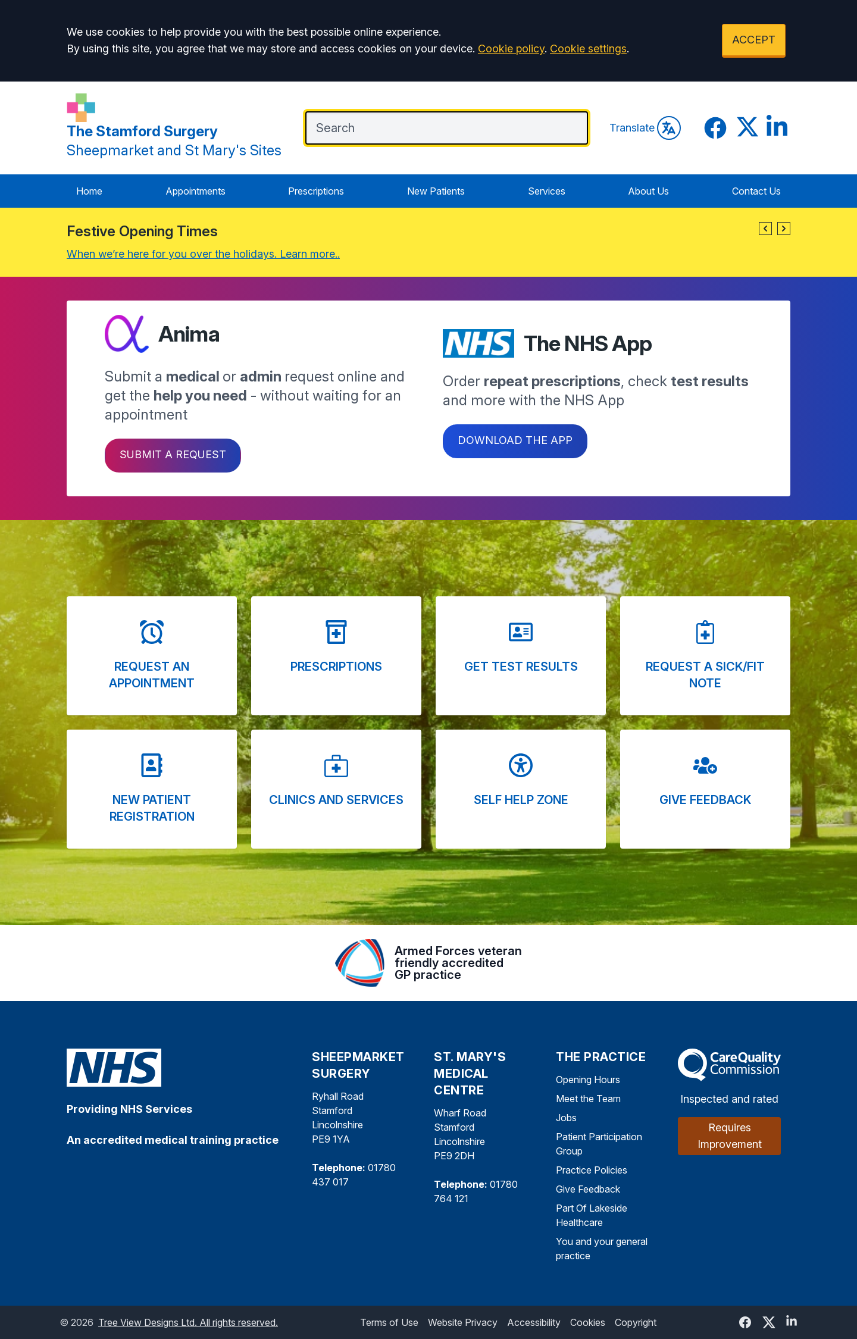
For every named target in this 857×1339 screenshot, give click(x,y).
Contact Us (756, 191)
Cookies (587, 1322)
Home (89, 191)
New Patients (436, 191)
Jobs (566, 1118)
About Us (648, 191)
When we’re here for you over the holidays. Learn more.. (203, 254)
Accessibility (534, 1322)
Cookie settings (588, 48)
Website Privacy (463, 1322)
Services (546, 191)
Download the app (515, 440)
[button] (765, 228)
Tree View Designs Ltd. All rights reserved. (188, 1322)
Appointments (195, 191)
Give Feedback (588, 1189)
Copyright (635, 1322)
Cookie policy (511, 48)
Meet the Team (588, 1099)
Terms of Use (389, 1322)
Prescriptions (316, 191)
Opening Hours (588, 1079)
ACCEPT (753, 39)
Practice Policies (591, 1170)
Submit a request (173, 454)
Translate (645, 128)
